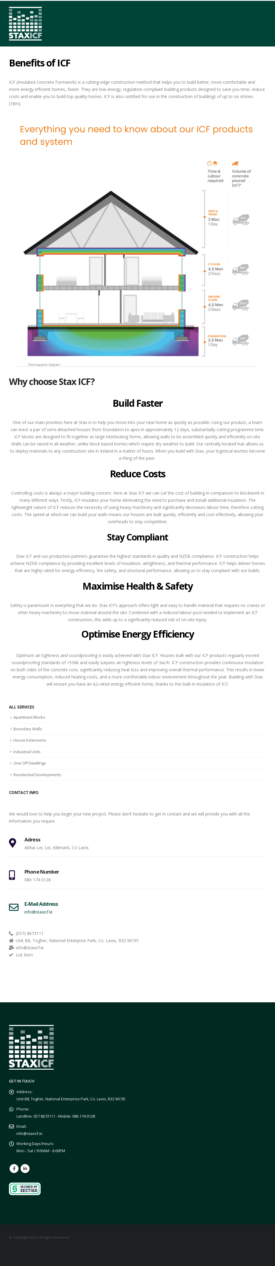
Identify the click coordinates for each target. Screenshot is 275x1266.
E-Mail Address (41, 903)
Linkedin (25, 1168)
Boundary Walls (27, 728)
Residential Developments (37, 774)
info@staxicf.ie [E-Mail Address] (38, 912)
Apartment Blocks (29, 717)
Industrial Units (27, 751)
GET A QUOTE (219, 989)
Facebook (14, 1168)
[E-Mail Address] (14, 907)
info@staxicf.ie (29, 1133)
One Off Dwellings (29, 763)
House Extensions (29, 740)
